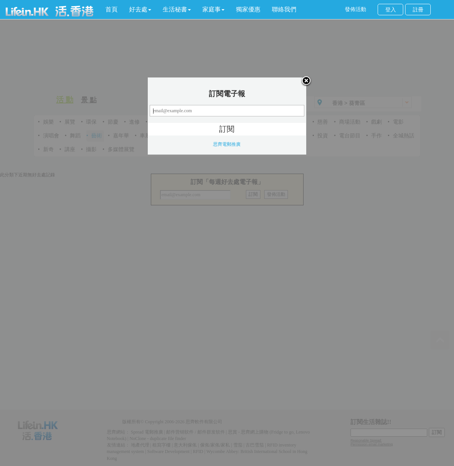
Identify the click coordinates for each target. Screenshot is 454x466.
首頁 (111, 9)
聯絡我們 (284, 9)
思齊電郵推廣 (227, 144)
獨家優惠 (248, 9)
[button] (140, 9)
